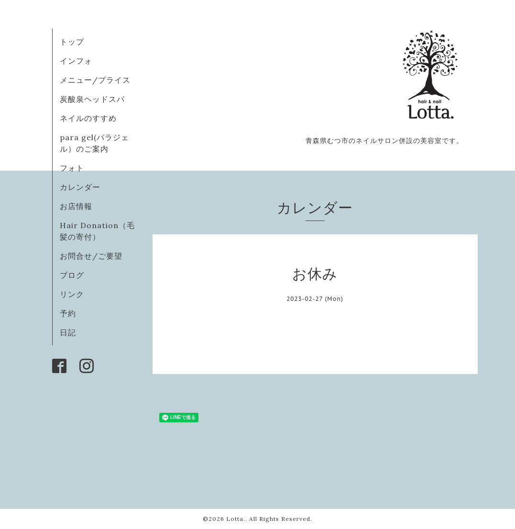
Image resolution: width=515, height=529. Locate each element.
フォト (72, 168)
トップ (72, 41)
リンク (72, 294)
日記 (68, 332)
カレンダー (80, 187)
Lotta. (235, 518)
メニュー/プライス (95, 80)
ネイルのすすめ (88, 118)
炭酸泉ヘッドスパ (92, 99)
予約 (68, 313)
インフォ (76, 61)
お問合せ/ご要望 (91, 256)
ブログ (72, 275)
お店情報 (76, 206)
